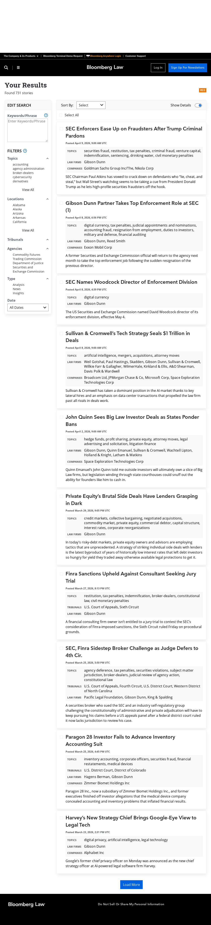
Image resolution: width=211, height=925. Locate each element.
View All (28, 189)
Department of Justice (28, 263)
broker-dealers (23, 173)
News (17, 289)
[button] (22, 56)
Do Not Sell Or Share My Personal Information (131, 904)
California (19, 222)
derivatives (20, 181)
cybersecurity (22, 177)
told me (118, 469)
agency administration (28, 169)
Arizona (18, 213)
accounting (20, 164)
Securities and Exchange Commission (28, 269)
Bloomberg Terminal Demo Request (62, 56)
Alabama (19, 205)
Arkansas (19, 218)
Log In (158, 68)
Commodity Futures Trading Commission (27, 257)
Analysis (18, 285)
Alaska (17, 209)
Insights (18, 293)
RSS (202, 90)
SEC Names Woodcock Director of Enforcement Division (131, 282)
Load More (131, 884)
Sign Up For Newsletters (187, 68)
